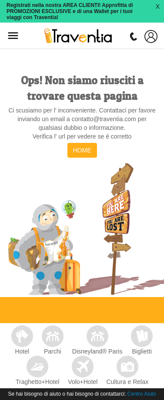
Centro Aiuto (141, 394)
